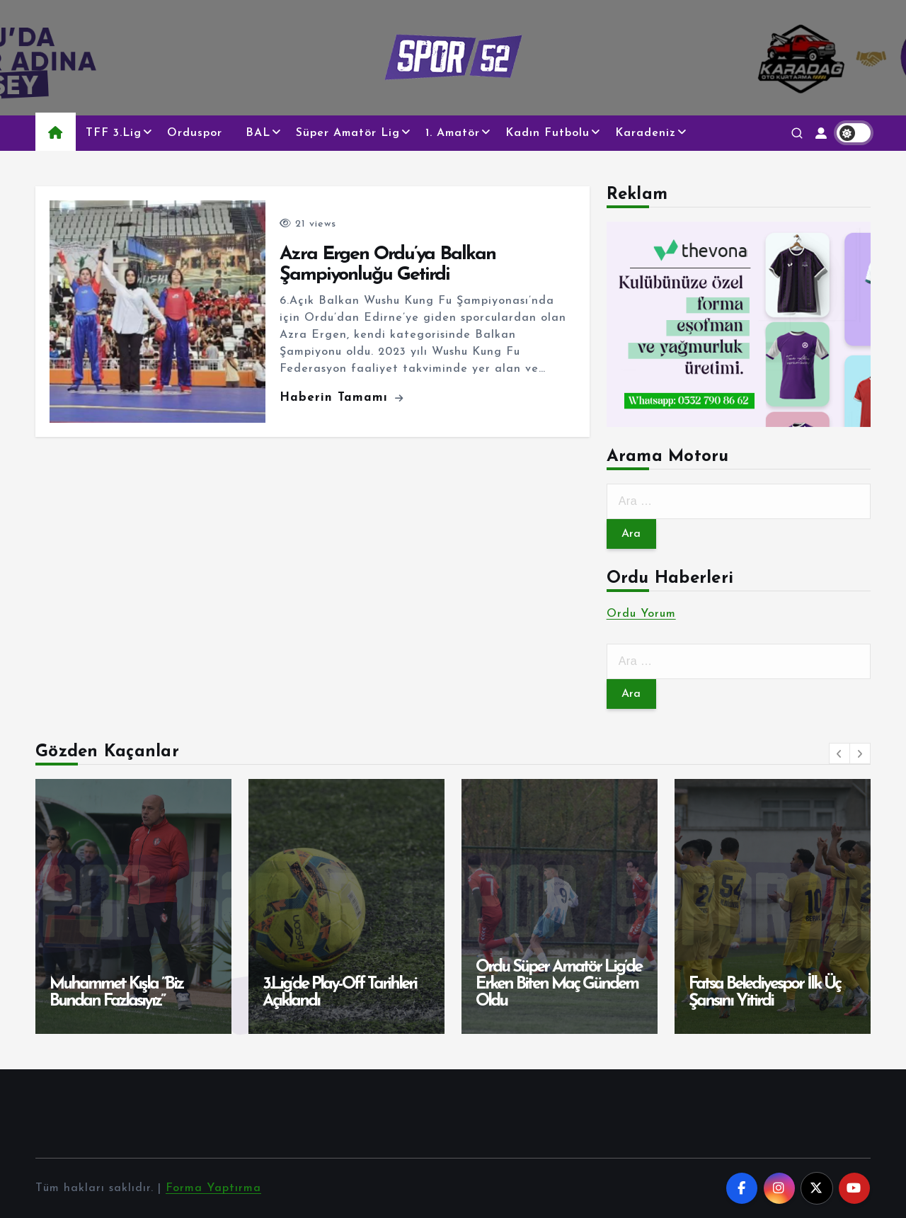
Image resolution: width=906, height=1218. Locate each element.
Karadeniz (645, 133)
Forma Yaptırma (213, 1188)
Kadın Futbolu (547, 133)
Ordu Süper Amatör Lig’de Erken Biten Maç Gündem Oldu (558, 984)
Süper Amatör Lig (348, 133)
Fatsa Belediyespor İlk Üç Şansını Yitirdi (764, 993)
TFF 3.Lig (114, 133)
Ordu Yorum (641, 614)
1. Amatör (452, 133)
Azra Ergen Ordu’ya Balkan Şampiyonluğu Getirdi (387, 265)
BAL (258, 133)
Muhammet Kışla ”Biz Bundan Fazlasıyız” (116, 993)
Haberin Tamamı (341, 398)
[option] (133, 906)
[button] (839, 753)
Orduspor (194, 133)
